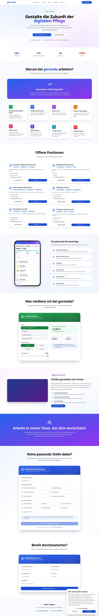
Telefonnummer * (26, 573)
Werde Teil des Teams (58, 405)
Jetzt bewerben (86, 2)
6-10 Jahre (27, 349)
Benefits (43, 2)
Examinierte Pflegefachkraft (28, 327)
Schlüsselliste (34, 246)
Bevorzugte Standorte (26, 500)
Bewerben (55, 2)
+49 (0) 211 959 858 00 (57, 611)
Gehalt (49, 2)
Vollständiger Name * (27, 566)
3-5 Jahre (42, 345)
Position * (53, 573)
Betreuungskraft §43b (27, 338)
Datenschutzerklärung (57, 527)
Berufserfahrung (25, 342)
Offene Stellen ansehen (42, 34)
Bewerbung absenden (49, 588)
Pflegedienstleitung (26, 335)
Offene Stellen (36, 2)
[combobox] (64, 576)
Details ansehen (18, 181)
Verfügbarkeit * (24, 580)
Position (23, 324)
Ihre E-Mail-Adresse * (26, 477)
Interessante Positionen (26, 484)
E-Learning (62, 2)
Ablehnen (75, 611)
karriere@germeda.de (42, 611)
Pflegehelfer (25, 331)
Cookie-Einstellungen (82, 608)
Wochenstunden (25, 353)
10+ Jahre (42, 349)
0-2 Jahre (28, 345)
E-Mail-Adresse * (55, 566)
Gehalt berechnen (59, 34)
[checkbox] (22, 488)
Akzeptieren (89, 611)
